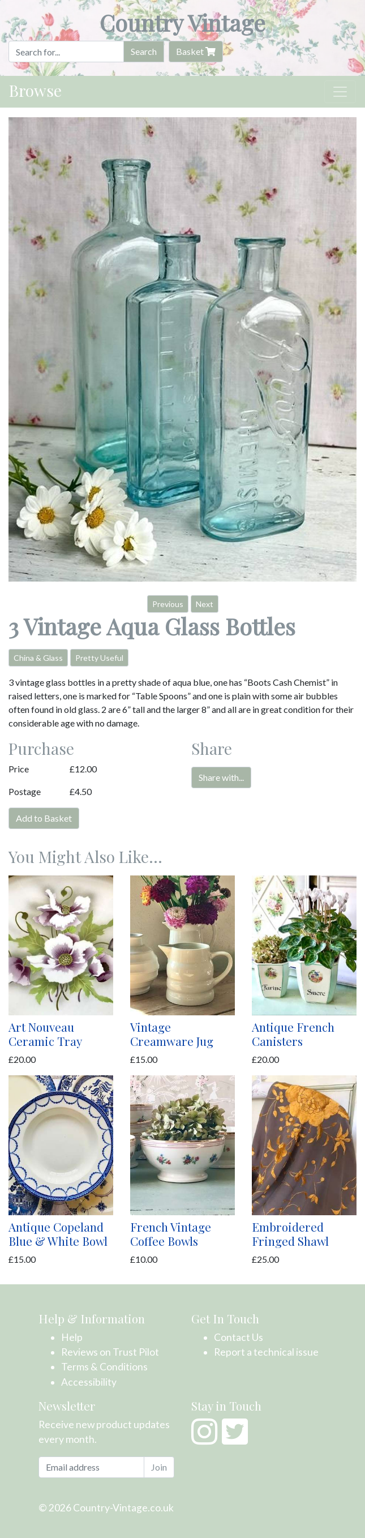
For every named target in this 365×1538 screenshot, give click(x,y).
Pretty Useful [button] (99, 658)
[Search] (66, 51)
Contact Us (238, 1337)
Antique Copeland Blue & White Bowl (58, 1234)
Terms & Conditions (104, 1367)
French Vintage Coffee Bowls (170, 1234)
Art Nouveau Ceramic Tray (45, 1034)
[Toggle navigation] (340, 91)
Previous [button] (167, 604)
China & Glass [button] (38, 658)
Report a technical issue (266, 1352)
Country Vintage (182, 22)
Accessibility (89, 1382)
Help (72, 1337)
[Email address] (91, 1467)
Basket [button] (196, 51)
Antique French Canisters (293, 1034)
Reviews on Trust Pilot (110, 1352)
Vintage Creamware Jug (171, 1034)
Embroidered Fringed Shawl (290, 1234)
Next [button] (204, 604)
